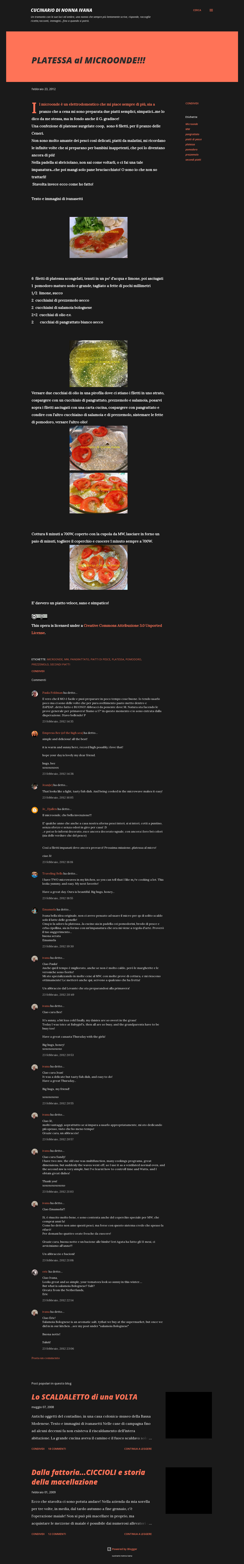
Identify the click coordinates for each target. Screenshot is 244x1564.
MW (187, 129)
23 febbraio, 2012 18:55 (57, 898)
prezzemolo (192, 154)
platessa (190, 144)
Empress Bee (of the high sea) (62, 733)
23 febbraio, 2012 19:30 (58, 946)
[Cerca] (197, 10)
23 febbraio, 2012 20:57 (58, 1139)
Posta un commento (46, 1358)
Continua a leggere (138, 1448)
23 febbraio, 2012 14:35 (57, 721)
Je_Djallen (49, 809)
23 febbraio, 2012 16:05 (57, 797)
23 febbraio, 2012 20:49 (58, 994)
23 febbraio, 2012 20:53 (58, 1055)
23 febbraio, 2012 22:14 (58, 1300)
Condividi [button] (192, 103)
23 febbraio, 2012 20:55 (58, 1103)
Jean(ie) (47, 785)
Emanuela (49, 909)
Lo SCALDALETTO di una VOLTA (84, 1397)
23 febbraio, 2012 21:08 (58, 1260)
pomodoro (191, 149)
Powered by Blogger (122, 1549)
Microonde (191, 124)
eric (45, 1271)
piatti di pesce (193, 139)
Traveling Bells (52, 873)
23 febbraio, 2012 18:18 (57, 862)
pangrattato (192, 134)
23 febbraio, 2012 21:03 (58, 1191)
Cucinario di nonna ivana (61, 10)
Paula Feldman (52, 692)
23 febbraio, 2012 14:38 (58, 773)
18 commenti (57, 1448)
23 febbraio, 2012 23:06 (58, 1348)
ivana (46, 958)
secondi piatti (193, 159)
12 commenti (57, 1534)
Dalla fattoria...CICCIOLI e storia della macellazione (88, 1477)
